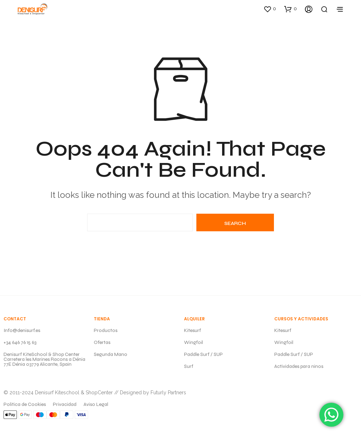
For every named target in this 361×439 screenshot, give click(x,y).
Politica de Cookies (25, 404)
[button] (269, 8)
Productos (105, 330)
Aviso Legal (96, 404)
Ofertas (102, 342)
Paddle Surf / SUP (203, 354)
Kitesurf (192, 330)
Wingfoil (193, 342)
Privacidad (65, 404)
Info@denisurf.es (22, 330)
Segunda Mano (110, 354)
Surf (188, 366)
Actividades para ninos (298, 366)
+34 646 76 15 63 (20, 342)
